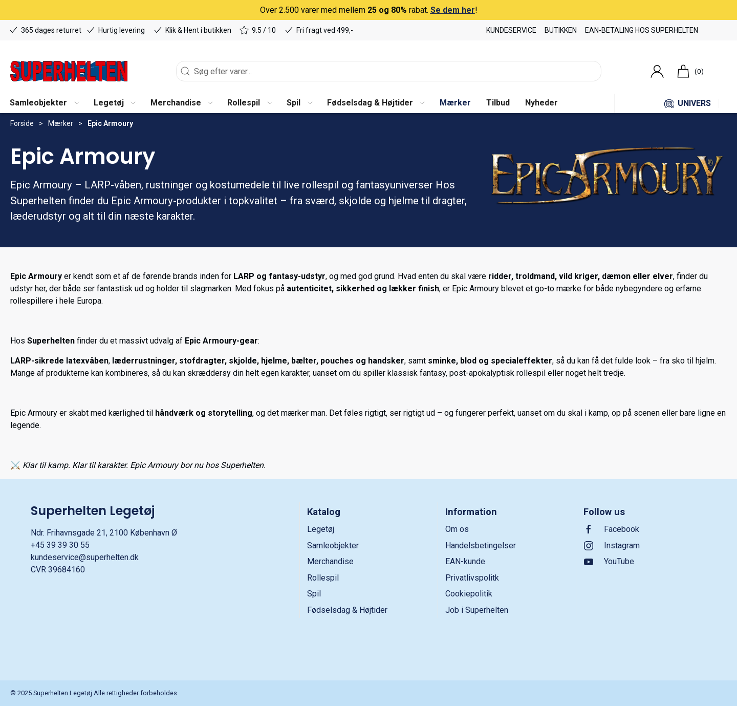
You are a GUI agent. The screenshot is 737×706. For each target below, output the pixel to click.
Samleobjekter (333, 545)
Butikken (561, 30)
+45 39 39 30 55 (60, 545)
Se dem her (452, 10)
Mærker (60, 123)
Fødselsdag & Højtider (347, 610)
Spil (314, 593)
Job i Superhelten (476, 610)
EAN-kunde (465, 561)
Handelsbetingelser (480, 545)
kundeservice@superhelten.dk (85, 557)
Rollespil (323, 578)
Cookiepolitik (468, 593)
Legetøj (320, 529)
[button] (44, 103)
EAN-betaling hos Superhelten (641, 30)
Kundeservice (511, 30)
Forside (22, 123)
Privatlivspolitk (472, 578)
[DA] (68, 71)
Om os (457, 529)
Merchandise (330, 561)
